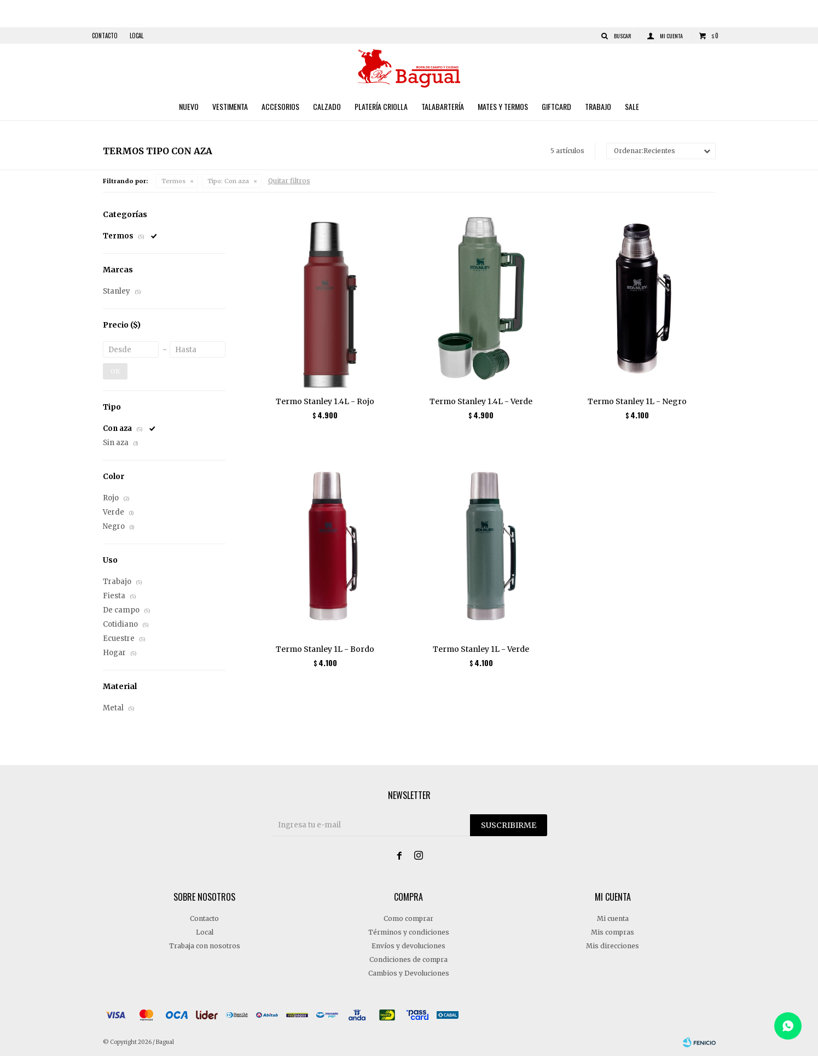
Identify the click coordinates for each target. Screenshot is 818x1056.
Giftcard (556, 106)
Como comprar (408, 918)
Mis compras (612, 932)
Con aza (228, 181)
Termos (173, 181)
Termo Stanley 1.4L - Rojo (325, 401)
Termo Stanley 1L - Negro (637, 401)
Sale (632, 106)
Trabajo (598, 106)
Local (136, 35)
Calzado (327, 106)
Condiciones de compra (408, 959)
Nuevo (189, 106)
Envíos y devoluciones (408, 946)
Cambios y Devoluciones (408, 973)
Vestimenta (230, 106)
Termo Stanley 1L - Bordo (325, 649)
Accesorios (280, 106)
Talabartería (442, 106)
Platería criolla (381, 106)
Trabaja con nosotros (204, 946)
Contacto (105, 35)
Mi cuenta (613, 918)
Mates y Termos (503, 106)
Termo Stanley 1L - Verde (481, 649)
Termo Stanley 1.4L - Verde (481, 401)
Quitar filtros (289, 181)
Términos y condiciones (408, 932)
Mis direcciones (612, 946)
